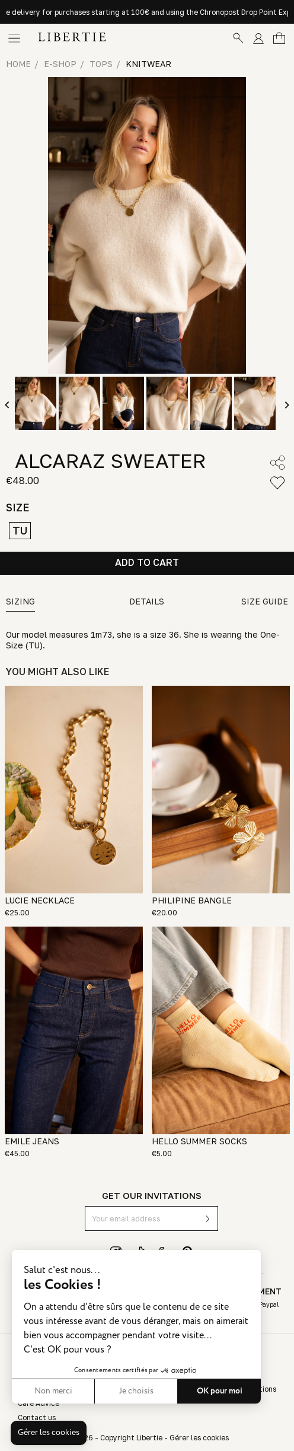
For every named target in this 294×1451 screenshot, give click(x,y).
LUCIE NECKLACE (40, 900)
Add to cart (147, 562)
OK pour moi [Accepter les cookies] (117, 1391)
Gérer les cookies (199, 1437)
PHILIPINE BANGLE (192, 900)
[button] (49, 1433)
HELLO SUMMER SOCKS (199, 1141)
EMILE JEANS (32, 1141)
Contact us (37, 1417)
